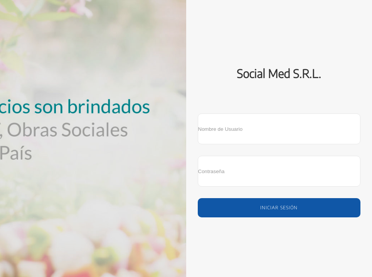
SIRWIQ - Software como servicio (279, 234)
